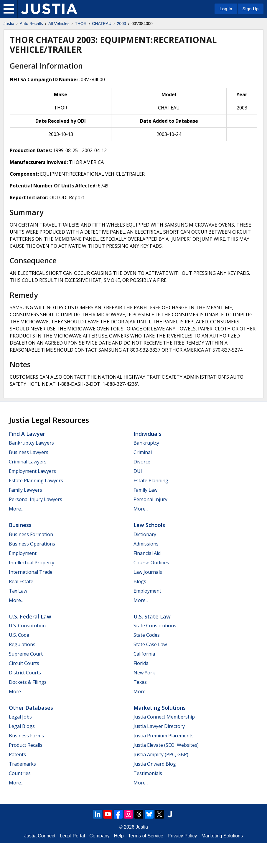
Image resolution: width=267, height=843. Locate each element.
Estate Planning (151, 480)
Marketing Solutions (160, 707)
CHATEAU (101, 23)
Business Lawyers (28, 452)
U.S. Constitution (27, 625)
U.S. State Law (152, 616)
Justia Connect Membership (164, 717)
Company (99, 835)
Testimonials (148, 773)
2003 (121, 23)
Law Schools (149, 524)
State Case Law (150, 644)
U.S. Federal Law (30, 616)
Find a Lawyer (27, 433)
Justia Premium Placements (164, 735)
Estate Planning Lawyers (36, 480)
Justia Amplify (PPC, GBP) (161, 754)
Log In (226, 8)
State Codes (147, 635)
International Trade (30, 572)
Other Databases (31, 707)
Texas (140, 682)
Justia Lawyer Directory (159, 726)
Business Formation (31, 534)
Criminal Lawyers (28, 461)
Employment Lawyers (32, 471)
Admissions (146, 544)
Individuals (147, 433)
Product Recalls (25, 745)
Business (20, 524)
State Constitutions (155, 625)
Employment (23, 553)
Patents (17, 754)
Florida (141, 663)
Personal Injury (150, 499)
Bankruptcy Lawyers (31, 443)
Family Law (145, 490)
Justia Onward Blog (155, 764)
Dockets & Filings (28, 682)
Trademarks (22, 764)
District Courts (25, 672)
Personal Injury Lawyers (35, 499)
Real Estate (21, 581)
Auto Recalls (31, 23)
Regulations (22, 644)
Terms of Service (145, 835)
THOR (81, 23)
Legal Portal (72, 835)
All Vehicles (59, 23)
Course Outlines (151, 562)
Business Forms (26, 735)
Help (119, 835)
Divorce (142, 461)
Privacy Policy (182, 835)
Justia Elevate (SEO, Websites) (166, 745)
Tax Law (18, 591)
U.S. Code (19, 635)
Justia (9, 23)
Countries (20, 773)
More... (16, 509)
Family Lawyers (25, 490)
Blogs (140, 581)
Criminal (143, 452)
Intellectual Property (31, 562)
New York (144, 672)
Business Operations (32, 544)
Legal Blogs (22, 726)
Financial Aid (147, 553)
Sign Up (250, 8)
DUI (138, 471)
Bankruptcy (146, 443)
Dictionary (145, 534)
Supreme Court (26, 654)
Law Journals (148, 572)
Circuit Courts (24, 663)
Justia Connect (39, 835)
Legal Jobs (20, 717)
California (144, 654)
